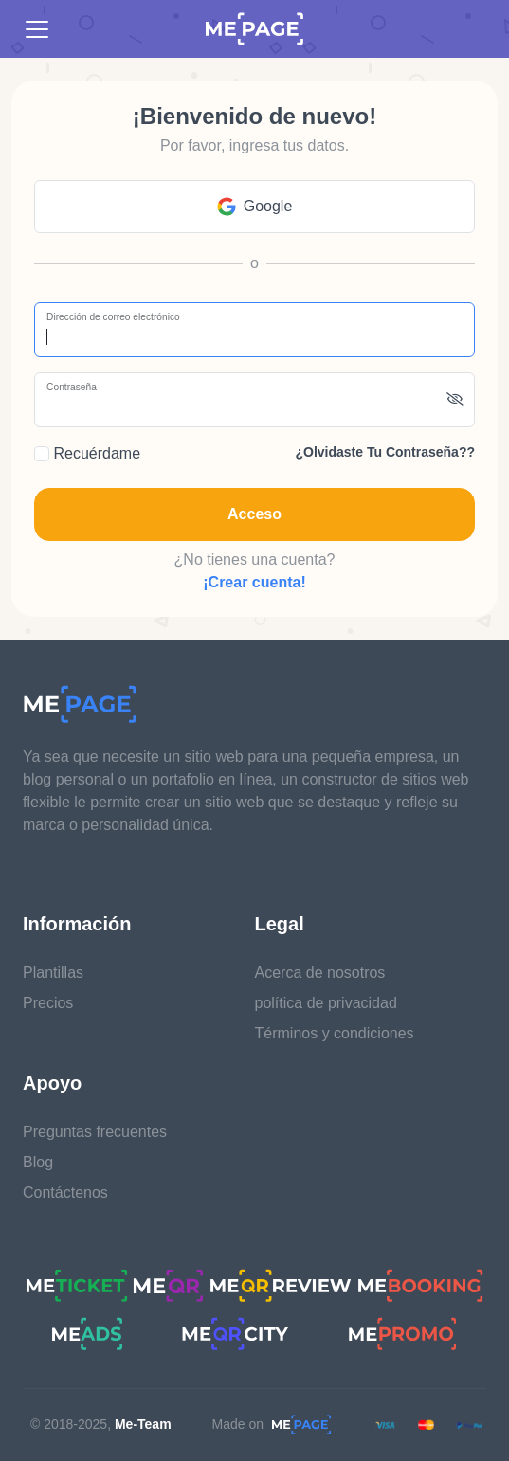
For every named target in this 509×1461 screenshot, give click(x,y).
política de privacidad (326, 1003)
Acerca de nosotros (320, 973)
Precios (48, 1003)
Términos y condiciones (334, 1033)
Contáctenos (65, 1192)
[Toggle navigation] (37, 29)
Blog (38, 1162)
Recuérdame (87, 453)
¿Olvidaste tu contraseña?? (385, 452)
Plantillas (53, 973)
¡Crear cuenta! (254, 582)
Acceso (254, 514)
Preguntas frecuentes (95, 1132)
